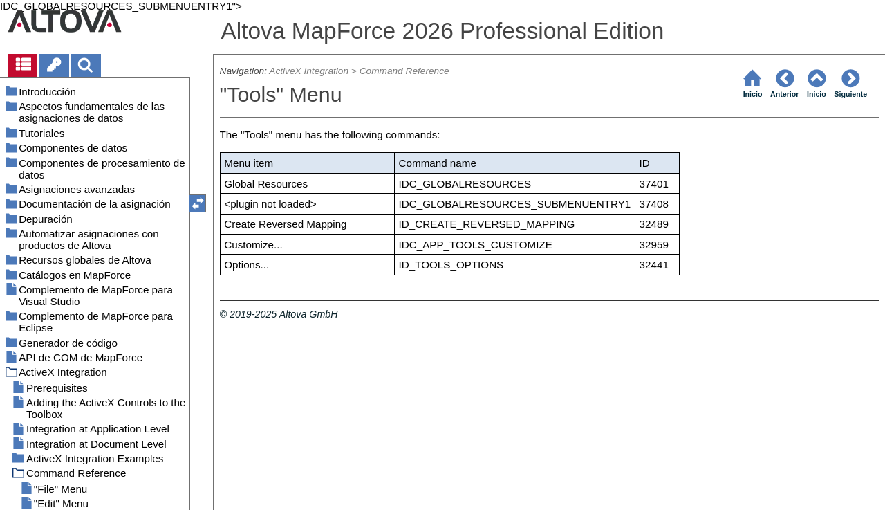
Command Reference (404, 71)
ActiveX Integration (308, 71)
